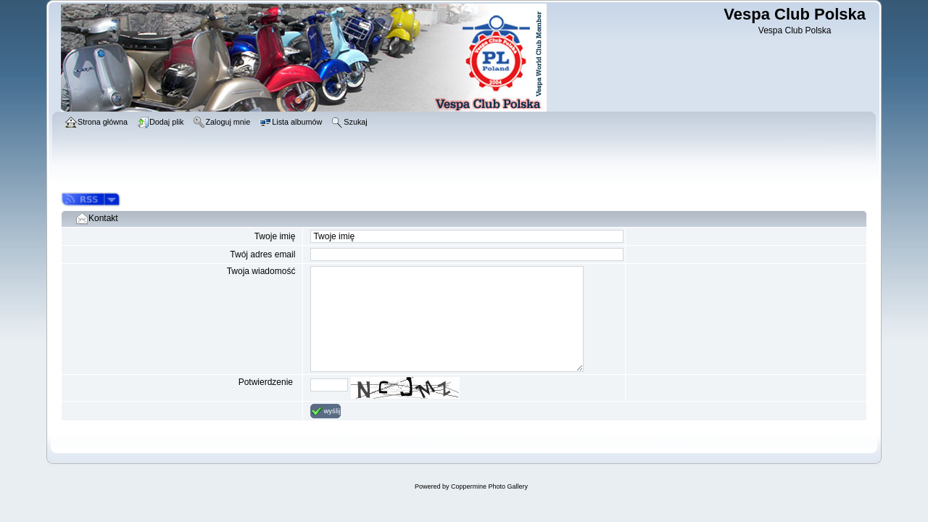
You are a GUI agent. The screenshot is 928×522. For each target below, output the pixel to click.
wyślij (325, 411)
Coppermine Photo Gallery (489, 486)
